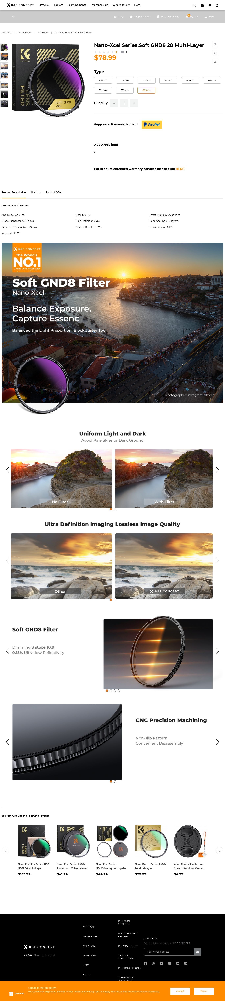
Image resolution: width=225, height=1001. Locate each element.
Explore (58, 5)
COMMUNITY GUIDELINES (125, 979)
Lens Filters (25, 33)
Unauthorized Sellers (127, 935)
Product (45, 5)
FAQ (118, 16)
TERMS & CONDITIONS (125, 957)
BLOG (86, 975)
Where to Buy (121, 5)
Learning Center (77, 5)
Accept (180, 991)
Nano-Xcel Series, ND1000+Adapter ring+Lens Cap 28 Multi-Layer (112, 868)
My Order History (168, 16)
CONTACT (88, 927)
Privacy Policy (128, 946)
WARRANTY (90, 956)
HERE (180, 169)
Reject (204, 991)
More (137, 5)
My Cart (192, 16)
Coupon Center (140, 16)
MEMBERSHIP (91, 937)
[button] (219, 850)
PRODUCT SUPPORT (124, 922)
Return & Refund (129, 968)
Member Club (100, 5)
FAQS (86, 965)
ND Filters (43, 33)
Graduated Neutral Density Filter (73, 33)
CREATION (89, 946)
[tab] (111, 509)
